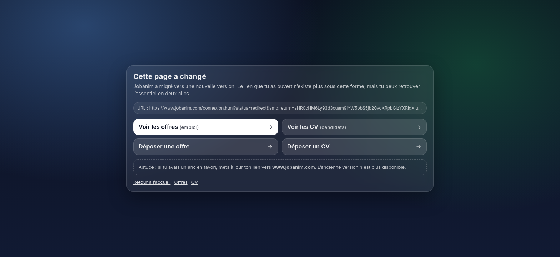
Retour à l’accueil (151, 182)
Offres (181, 182)
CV (194, 182)
